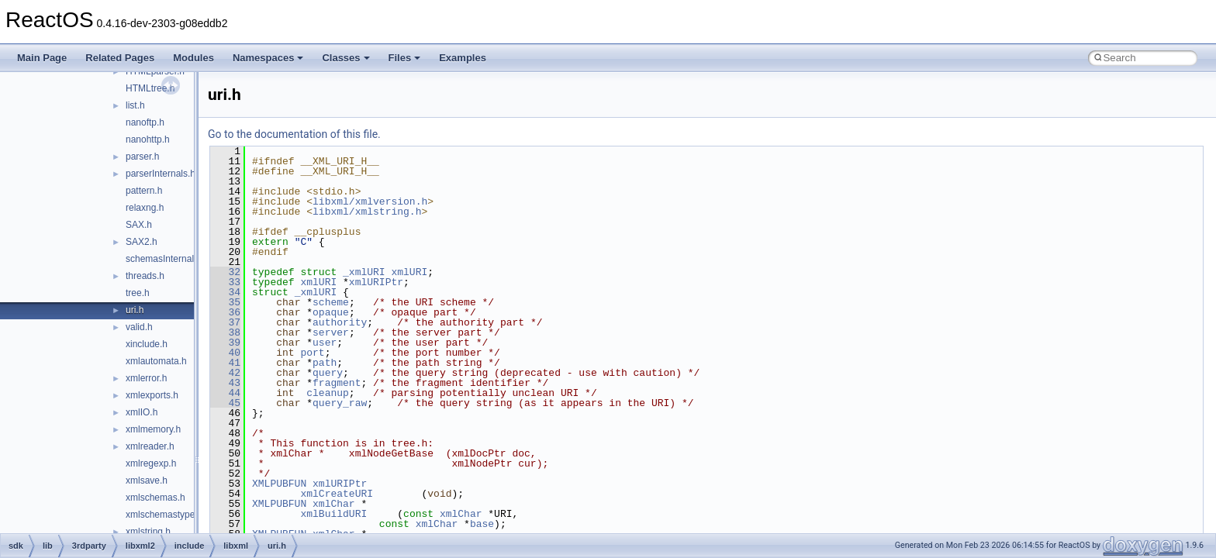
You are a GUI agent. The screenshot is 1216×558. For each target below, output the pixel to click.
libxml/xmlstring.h (367, 212)
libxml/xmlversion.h (370, 201)
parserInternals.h (160, 173)
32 (225, 272)
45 (225, 403)
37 (225, 322)
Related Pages (119, 58)
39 (225, 343)
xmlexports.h (152, 395)
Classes (345, 58)
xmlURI (409, 272)
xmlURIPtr (376, 282)
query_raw (340, 403)
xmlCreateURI (336, 494)
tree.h (138, 293)
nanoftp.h (145, 122)
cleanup (327, 393)
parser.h (142, 156)
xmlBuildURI (333, 514)
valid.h (139, 327)
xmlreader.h (150, 446)
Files (405, 58)
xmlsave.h (147, 480)
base (482, 524)
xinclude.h (147, 344)
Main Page (42, 58)
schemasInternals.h (166, 258)
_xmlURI (364, 272)
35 (225, 302)
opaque (331, 312)
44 (225, 393)
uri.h (134, 310)
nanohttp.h (148, 139)
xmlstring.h (148, 531)
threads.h (145, 275)
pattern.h (144, 190)
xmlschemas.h (155, 497)
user (325, 343)
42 (225, 373)
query (328, 373)
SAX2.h (141, 241)
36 (225, 312)
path (325, 363)
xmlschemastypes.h (166, 514)
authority (340, 322)
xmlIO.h (141, 412)
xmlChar (334, 504)
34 (225, 292)
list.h (135, 105)
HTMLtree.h (150, 88)
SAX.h (139, 224)
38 (225, 332)
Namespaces (268, 58)
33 (225, 282)
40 (225, 353)
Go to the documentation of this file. (294, 134)
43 (225, 383)
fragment (337, 383)
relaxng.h (145, 207)
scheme (331, 302)
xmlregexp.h (151, 463)
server (331, 332)
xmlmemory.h (153, 429)
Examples (462, 58)
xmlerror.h (146, 378)
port (312, 353)
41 (225, 363)
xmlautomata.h (156, 361)
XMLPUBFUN (279, 484)
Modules (193, 58)
